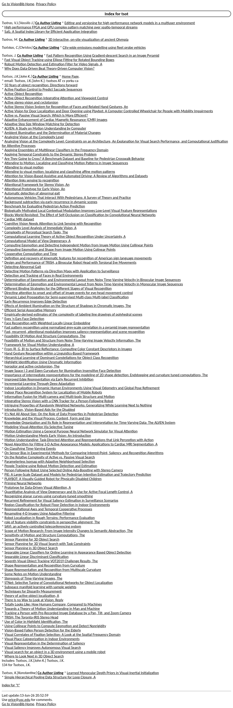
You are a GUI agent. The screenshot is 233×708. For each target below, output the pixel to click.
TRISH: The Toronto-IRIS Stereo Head (31, 617)
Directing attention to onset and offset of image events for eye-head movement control (69, 293)
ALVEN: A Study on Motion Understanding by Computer (45, 128)
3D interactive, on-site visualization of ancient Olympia (88, 39)
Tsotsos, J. (9, 55)
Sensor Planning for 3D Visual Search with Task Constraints (48, 544)
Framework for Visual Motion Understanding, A (39, 344)
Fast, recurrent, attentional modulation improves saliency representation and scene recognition (75, 332)
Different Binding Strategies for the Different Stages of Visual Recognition (58, 288)
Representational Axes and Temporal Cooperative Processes (48, 509)
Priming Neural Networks (23, 483)
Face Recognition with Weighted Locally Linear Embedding (47, 323)
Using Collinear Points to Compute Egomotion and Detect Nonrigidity (55, 626)
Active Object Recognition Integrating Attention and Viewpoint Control (56, 98)
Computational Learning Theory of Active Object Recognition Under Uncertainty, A (65, 236)
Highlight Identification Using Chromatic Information (43, 362)
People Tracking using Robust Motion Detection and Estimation (51, 466)
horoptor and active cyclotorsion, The (32, 366)
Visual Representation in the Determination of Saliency (45, 643)
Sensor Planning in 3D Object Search (31, 548)
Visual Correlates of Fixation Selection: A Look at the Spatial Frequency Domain (63, 634)
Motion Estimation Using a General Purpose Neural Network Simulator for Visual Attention (71, 431)
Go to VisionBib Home (18, 4)
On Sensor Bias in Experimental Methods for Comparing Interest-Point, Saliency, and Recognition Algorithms (84, 453)
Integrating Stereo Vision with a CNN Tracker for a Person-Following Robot (59, 401)
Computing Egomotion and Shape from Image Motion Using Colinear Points (60, 249)
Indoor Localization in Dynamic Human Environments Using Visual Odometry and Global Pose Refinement (82, 388)
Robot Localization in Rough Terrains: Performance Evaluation (50, 518)
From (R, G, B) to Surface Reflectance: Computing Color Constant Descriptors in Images (68, 349)
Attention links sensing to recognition (32, 180)
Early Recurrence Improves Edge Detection (36, 301)
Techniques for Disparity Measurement (33, 591)
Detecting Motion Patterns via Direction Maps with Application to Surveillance (62, 271)
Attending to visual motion (24, 167)
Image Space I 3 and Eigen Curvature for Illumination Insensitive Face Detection (63, 370)
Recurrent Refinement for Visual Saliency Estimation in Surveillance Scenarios (61, 500)
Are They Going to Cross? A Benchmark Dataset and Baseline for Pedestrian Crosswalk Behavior (75, 158)
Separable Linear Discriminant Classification (37, 557)
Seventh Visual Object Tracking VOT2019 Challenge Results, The (51, 561)
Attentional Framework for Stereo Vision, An (37, 184)
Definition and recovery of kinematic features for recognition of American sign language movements (78, 258)
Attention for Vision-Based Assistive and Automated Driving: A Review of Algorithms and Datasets (76, 176)
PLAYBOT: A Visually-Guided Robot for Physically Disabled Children (53, 479)
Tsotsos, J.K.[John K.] (17, 76)
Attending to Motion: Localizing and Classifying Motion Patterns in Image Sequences (66, 163)
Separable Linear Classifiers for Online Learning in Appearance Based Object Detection (68, 552)
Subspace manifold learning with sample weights (40, 587)
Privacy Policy (46, 4)
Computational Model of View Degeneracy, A (38, 241)
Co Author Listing (48, 23)
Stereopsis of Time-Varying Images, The (33, 578)
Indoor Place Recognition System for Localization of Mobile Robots (53, 392)
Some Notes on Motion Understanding (33, 574)
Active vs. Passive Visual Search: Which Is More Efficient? (46, 115)
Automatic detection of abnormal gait (32, 193)
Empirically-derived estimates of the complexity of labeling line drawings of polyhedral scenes (73, 314)
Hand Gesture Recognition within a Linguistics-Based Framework (52, 353)
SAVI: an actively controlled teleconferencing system (43, 526)
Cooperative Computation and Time (31, 254)
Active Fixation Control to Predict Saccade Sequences (43, 89)
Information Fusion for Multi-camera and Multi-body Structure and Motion (60, 396)
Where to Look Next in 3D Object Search (34, 656)
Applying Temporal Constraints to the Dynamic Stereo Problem (51, 154)
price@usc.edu (19, 700)
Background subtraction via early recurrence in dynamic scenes (51, 202)
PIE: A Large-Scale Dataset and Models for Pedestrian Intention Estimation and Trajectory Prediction (78, 474)
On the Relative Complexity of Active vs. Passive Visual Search (50, 457)
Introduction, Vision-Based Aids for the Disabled (40, 409)
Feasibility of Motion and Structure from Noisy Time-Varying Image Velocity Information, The (73, 340)
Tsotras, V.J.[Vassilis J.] (18, 23)
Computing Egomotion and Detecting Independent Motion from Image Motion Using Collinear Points (79, 245)
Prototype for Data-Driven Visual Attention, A (38, 487)
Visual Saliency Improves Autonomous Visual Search (43, 647)
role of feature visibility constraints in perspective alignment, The (52, 522)
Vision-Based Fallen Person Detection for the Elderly (43, 630)
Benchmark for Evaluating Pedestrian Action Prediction (45, 206)
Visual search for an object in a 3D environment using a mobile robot (55, 652)
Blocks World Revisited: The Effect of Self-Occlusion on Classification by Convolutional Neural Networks (80, 215)
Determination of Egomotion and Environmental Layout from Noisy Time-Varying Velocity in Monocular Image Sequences (94, 284)
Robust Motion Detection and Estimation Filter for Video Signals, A (53, 64)
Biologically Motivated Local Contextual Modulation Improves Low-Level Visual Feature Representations (81, 210)
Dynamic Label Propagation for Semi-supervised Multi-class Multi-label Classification (67, 297)
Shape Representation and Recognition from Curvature (45, 565)
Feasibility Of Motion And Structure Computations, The (45, 336)
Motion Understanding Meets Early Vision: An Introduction (48, 435)
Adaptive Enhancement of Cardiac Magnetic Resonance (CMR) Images (56, 120)
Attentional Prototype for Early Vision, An (35, 189)
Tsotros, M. (10, 39)
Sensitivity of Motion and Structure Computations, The (45, 535)
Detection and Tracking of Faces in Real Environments (44, 275)
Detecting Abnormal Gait (23, 267)
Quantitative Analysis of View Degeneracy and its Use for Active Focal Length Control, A (69, 492)
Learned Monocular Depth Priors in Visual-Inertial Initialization (113, 673)
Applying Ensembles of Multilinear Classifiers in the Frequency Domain (57, 150)
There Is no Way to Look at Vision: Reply (34, 600)
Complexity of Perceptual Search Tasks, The (36, 232)
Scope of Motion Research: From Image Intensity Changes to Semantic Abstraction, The (69, 531)
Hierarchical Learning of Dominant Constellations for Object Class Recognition (62, 357)
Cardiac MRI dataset (19, 219)
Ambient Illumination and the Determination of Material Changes (53, 132)
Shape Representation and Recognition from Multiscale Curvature (53, 569)
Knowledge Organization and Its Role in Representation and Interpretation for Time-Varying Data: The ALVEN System (90, 422)
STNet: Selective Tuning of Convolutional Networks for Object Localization (59, 582)
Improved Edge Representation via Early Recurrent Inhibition (49, 379)
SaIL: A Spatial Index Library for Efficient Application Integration (51, 31)
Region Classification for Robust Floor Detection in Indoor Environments (57, 505)
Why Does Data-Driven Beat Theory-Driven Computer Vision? (50, 68)
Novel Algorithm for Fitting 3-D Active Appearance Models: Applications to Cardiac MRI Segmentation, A (81, 444)
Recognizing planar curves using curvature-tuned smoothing (49, 496)
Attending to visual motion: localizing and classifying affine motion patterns (60, 171)
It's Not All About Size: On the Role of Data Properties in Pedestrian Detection (61, 414)
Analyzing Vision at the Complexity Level (34, 137)
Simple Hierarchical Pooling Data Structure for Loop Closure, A (50, 677)
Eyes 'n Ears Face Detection (24, 319)
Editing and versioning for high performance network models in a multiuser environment (130, 23)
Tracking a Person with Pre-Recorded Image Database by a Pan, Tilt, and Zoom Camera (68, 613)
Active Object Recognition (24, 94)
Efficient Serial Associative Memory (30, 310)
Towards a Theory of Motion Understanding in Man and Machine (52, 608)
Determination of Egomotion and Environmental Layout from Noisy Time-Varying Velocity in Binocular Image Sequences (93, 280)
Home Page (70, 76)
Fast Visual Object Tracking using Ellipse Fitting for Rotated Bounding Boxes (59, 60)
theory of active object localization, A (32, 595)
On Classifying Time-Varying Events (30, 448)
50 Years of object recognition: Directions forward (41, 85)
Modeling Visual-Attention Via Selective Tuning (39, 427)
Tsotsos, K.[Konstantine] (19, 673)
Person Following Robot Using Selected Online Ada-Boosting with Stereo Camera (64, 470)
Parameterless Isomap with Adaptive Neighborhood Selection (50, 461)
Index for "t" (11, 685)
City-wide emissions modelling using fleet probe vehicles (104, 47)
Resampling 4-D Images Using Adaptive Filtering (40, 513)
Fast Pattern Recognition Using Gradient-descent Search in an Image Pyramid (102, 55)
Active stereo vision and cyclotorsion (31, 102)
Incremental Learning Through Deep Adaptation (40, 383)
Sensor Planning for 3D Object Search (32, 539)
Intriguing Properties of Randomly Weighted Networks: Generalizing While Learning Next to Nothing (78, 405)
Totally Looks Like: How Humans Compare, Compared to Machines (53, 604)
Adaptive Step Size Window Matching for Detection (42, 124)
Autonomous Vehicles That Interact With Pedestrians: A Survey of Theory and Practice (68, 197)
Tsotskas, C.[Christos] (17, 47)
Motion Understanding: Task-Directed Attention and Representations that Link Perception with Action (79, 440)
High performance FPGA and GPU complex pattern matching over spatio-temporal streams (71, 27)
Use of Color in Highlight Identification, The (36, 621)
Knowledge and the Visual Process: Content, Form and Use (48, 418)
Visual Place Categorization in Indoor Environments (42, 639)
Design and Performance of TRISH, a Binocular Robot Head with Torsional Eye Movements (71, 262)
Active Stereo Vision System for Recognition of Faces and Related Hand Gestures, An (66, 107)
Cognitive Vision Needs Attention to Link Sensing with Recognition (53, 223)
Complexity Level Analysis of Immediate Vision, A (40, 228)
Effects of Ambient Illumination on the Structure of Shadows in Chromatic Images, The (68, 306)
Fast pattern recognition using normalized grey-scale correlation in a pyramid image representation (77, 327)
